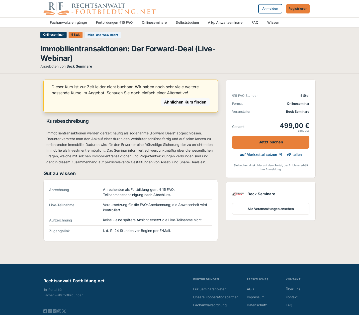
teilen (294, 155)
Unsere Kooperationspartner (215, 297)
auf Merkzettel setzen (261, 154)
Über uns (293, 289)
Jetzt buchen (271, 142)
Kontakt (291, 297)
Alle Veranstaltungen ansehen (271, 209)
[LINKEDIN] (50, 311)
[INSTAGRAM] (59, 311)
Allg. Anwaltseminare (225, 22)
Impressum (256, 297)
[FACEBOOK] (45, 311)
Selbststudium (187, 22)
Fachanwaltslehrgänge (68, 22)
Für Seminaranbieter (209, 289)
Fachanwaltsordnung (210, 305)
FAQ (255, 22)
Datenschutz (257, 305)
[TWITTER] (64, 311)
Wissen (273, 22)
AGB (250, 289)
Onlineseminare (154, 22)
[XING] (55, 311)
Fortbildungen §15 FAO (114, 22)
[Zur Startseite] (99, 8)
